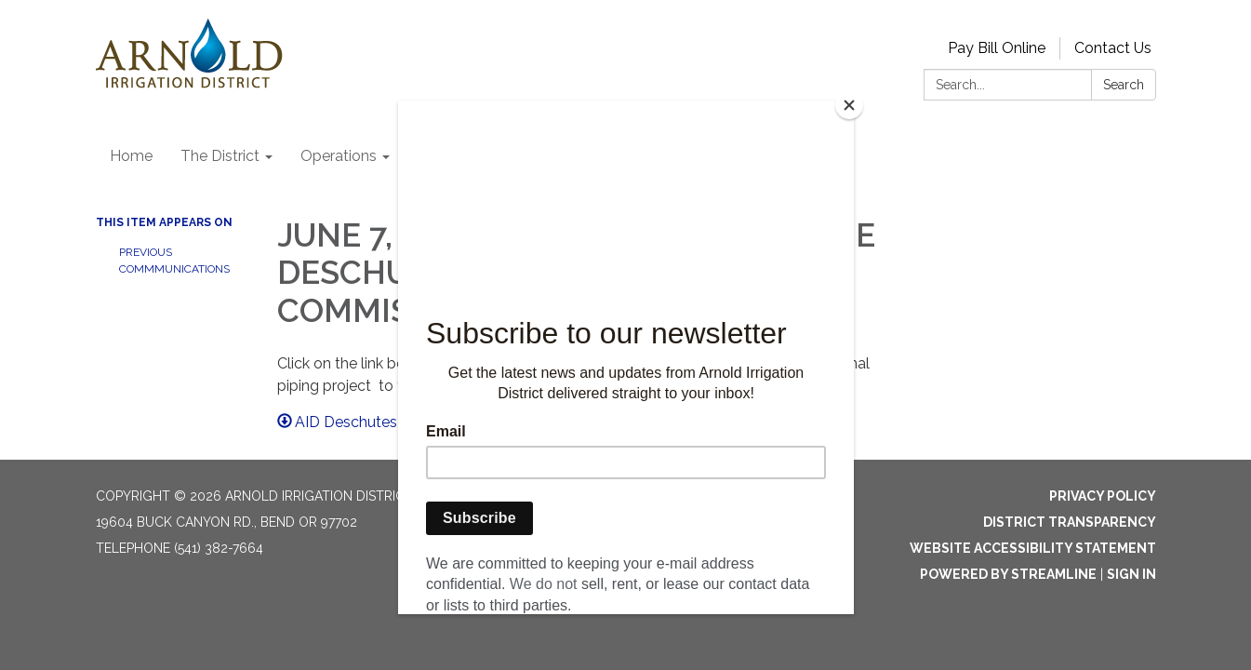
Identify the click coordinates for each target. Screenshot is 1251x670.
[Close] (849, 105)
